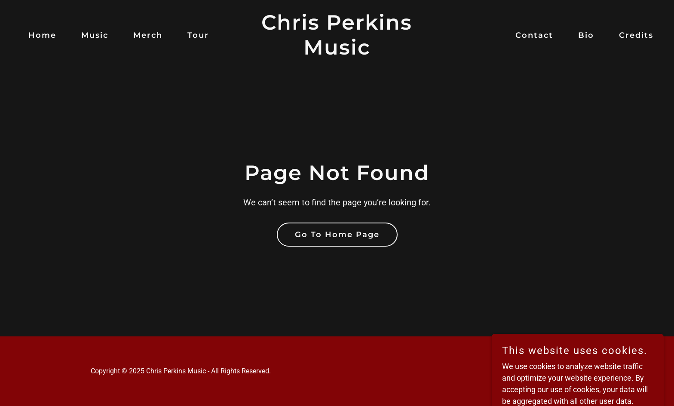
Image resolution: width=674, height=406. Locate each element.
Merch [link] (147, 35)
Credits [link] (636, 35)
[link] (337, 51)
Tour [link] (198, 35)
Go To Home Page (337, 234)
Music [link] (94, 35)
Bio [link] (586, 35)
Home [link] (42, 35)
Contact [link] (534, 35)
